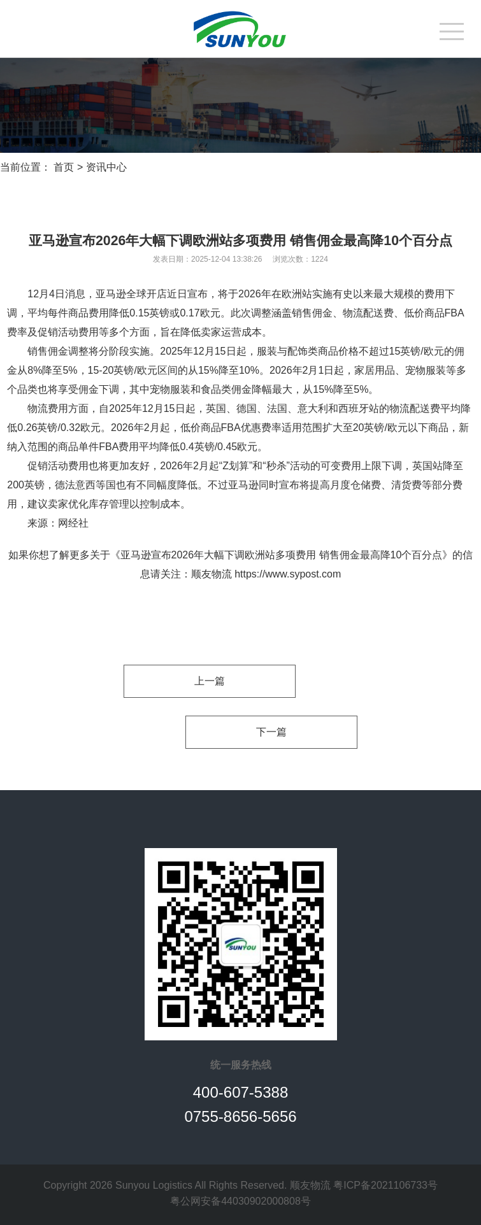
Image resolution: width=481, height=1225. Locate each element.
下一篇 (271, 731)
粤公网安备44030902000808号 (240, 1201)
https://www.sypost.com (287, 574)
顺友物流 (211, 574)
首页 (64, 167)
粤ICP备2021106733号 (385, 1185)
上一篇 (209, 681)
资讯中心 (106, 167)
